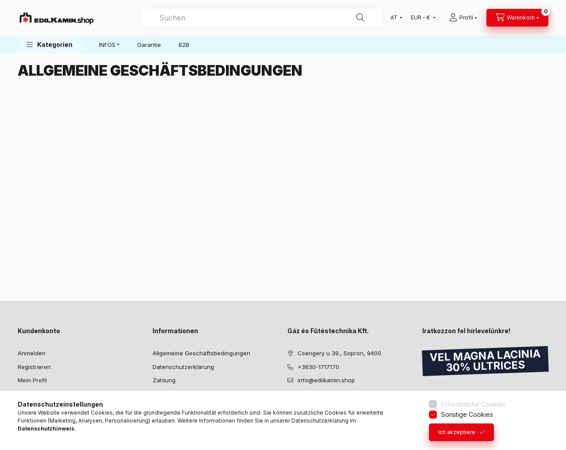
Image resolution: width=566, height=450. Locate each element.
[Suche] (360, 17)
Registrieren (34, 366)
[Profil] (463, 18)
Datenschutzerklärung (183, 366)
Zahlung (164, 380)
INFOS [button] (107, 44)
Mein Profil (32, 380)
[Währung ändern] (421, 17)
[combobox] (262, 18)
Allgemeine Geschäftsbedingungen (201, 353)
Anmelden (32, 353)
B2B (184, 44)
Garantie (149, 44)
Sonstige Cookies (467, 414)
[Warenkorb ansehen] (517, 18)
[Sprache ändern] (394, 17)
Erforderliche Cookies (473, 404)
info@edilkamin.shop (326, 380)
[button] (49, 44)
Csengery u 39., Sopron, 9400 (339, 353)
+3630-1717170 (318, 366)
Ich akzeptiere (456, 432)
